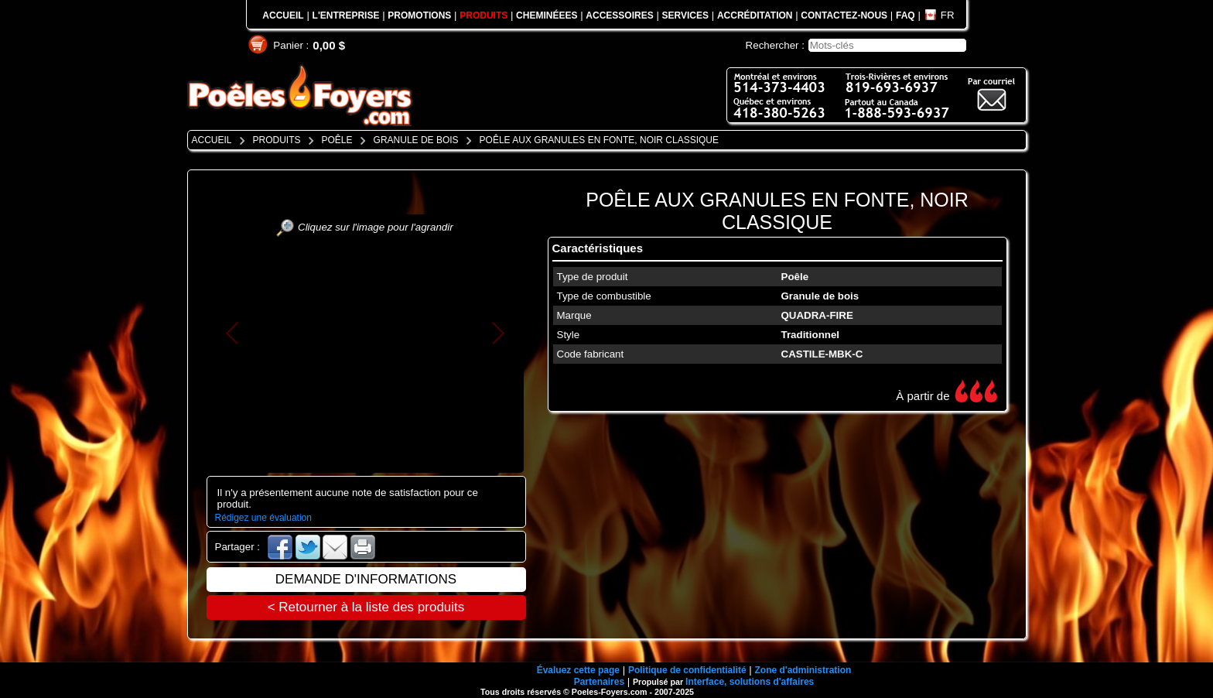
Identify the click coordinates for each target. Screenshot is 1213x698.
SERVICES (685, 15)
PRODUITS (483, 15)
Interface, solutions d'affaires (749, 681)
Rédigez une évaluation (263, 517)
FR (948, 15)
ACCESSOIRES (619, 15)
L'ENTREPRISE (346, 15)
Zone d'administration (802, 670)
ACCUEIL (282, 15)
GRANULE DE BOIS (416, 140)
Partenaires (599, 681)
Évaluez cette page (578, 670)
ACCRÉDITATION (755, 15)
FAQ (905, 15)
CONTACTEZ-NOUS (844, 15)
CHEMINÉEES (546, 15)
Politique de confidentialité (687, 670)
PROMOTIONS (419, 15)
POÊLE (337, 140)
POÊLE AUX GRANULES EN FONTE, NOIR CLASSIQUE (777, 211)
